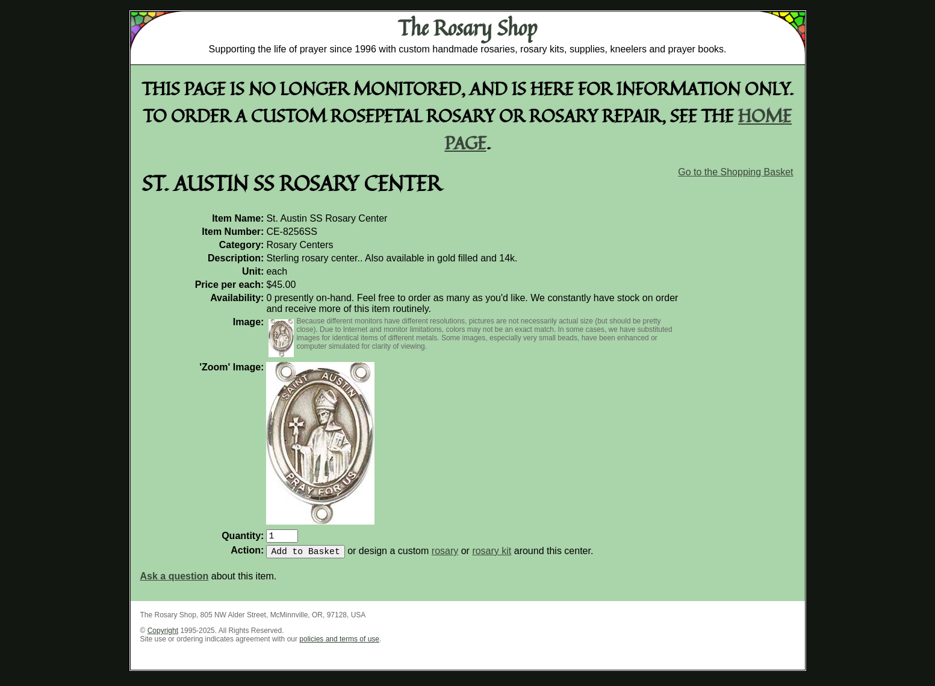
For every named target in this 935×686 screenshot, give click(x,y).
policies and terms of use (339, 644)
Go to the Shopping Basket (735, 172)
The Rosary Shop (467, 27)
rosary (445, 555)
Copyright (163, 635)
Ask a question (174, 581)
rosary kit (491, 555)
